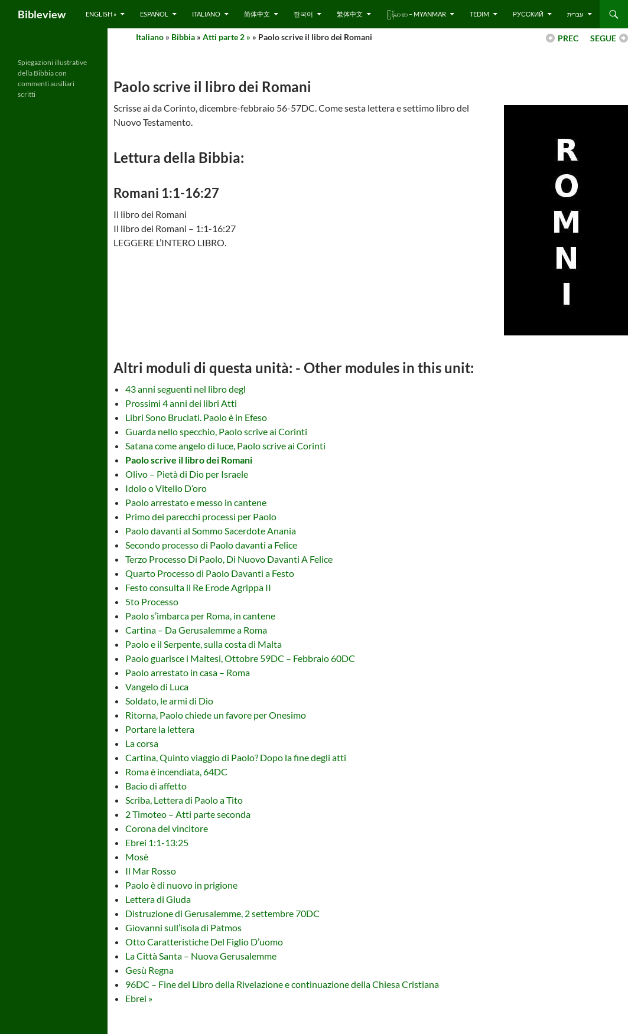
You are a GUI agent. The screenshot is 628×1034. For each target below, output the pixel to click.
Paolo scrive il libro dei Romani (188, 459)
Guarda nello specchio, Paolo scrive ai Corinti (216, 431)
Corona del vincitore (166, 828)
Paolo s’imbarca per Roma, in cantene (200, 615)
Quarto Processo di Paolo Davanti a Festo (209, 573)
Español (154, 14)
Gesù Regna (149, 970)
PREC (568, 38)
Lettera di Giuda (158, 899)
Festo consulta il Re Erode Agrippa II (198, 587)
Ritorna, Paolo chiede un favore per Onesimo (215, 714)
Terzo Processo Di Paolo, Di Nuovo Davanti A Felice (229, 559)
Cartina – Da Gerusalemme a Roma (196, 629)
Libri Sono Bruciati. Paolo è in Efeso (196, 417)
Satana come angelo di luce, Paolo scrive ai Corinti (225, 445)
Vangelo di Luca (156, 686)
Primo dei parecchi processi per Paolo (200, 516)
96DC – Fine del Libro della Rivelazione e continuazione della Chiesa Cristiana (282, 984)
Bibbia (183, 37)
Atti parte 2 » (226, 37)
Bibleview (42, 14)
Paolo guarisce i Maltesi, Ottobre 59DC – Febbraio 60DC (240, 658)
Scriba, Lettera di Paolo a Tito (184, 799)
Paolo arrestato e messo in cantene (195, 502)
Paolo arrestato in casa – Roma (187, 672)
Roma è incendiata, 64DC (176, 771)
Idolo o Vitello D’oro (166, 488)
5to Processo (151, 601)
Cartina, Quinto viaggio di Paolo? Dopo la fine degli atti (235, 757)
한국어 (303, 14)
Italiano (206, 14)
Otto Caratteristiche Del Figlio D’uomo (204, 941)
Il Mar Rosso (150, 870)
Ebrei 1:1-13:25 (156, 842)
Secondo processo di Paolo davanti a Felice (211, 544)
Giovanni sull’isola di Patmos (183, 927)
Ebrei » (138, 998)
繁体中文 (350, 14)
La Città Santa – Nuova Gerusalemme (200, 955)
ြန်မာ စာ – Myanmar (416, 14)
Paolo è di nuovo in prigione (181, 885)
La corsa (141, 743)
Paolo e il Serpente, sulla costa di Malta (203, 644)
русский (528, 14)
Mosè (136, 856)
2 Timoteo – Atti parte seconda (187, 814)
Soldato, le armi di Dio (169, 700)
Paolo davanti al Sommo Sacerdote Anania (210, 530)
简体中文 (257, 14)
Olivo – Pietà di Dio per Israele (186, 474)
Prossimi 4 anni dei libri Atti (181, 403)
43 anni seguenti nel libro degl (185, 388)
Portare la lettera (159, 729)
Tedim (479, 14)
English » (101, 14)
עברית (575, 14)
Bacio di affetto (156, 785)
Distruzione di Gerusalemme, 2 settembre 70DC (222, 913)
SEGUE (603, 38)
